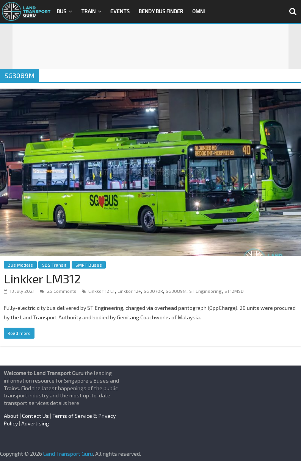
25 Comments (58, 291)
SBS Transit (54, 264)
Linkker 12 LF (101, 291)
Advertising (35, 423)
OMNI (198, 11)
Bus (61, 11)
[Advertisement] (150, 46)
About (11, 416)
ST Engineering (205, 291)
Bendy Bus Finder (161, 11)
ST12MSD (234, 291)
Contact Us (35, 416)
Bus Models (20, 264)
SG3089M (176, 291)
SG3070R (153, 291)
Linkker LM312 (42, 278)
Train (88, 11)
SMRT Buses (88, 264)
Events (120, 11)
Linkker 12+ (129, 291)
